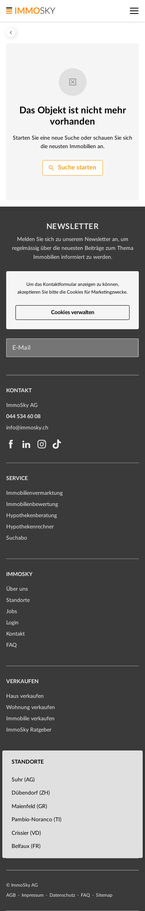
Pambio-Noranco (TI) (36, 819)
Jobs (11, 611)
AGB (11, 895)
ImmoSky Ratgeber (28, 730)
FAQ (11, 645)
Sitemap (104, 895)
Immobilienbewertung (32, 504)
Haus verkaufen (25, 696)
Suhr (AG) (23, 780)
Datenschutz (62, 895)
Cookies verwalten (72, 312)
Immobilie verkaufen (30, 718)
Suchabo (16, 538)
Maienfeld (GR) (29, 806)
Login (12, 623)
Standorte (18, 600)
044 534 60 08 (23, 416)
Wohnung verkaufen (30, 707)
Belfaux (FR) (26, 846)
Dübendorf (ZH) (31, 793)
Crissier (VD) (26, 833)
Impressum (33, 895)
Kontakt (15, 634)
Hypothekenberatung (31, 515)
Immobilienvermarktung (34, 493)
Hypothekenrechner (30, 527)
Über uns (17, 589)
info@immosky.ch (27, 428)
